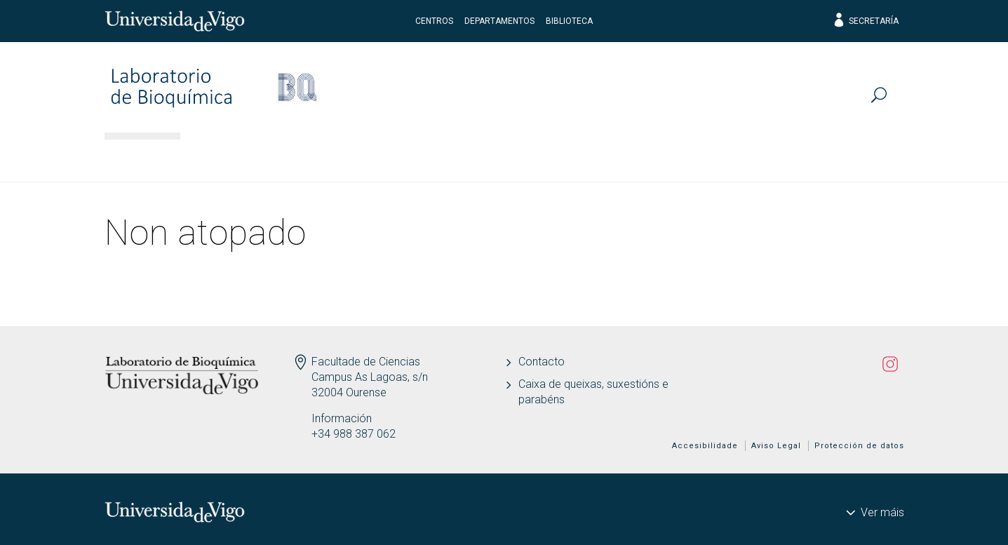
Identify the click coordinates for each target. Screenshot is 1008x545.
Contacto (541, 361)
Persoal (227, 157)
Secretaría (865, 21)
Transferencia (589, 157)
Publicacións (461, 157)
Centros (434, 21)
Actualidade (713, 157)
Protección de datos (859, 445)
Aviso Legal (776, 445)
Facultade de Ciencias (365, 361)
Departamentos (499, 21)
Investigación (336, 157)
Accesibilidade (705, 445)
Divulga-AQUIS (839, 157)
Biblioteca (569, 21)
